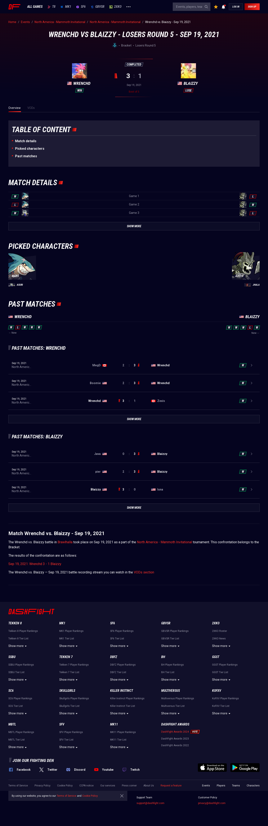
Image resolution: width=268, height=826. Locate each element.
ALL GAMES (35, 6)
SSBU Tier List (16, 672)
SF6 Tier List (117, 638)
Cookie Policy (65, 785)
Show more (18, 646)
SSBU (11, 657)
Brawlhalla (65, 542)
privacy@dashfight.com (211, 803)
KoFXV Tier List (220, 706)
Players (221, 785)
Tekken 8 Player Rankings (23, 631)
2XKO (115, 6)
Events (206, 785)
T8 (51, 6)
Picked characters (29, 149)
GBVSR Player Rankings (175, 631)
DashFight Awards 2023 (175, 738)
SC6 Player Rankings (20, 698)
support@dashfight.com (150, 803)
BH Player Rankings (172, 664)
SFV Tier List (66, 739)
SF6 (81, 6)
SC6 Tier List (15, 706)
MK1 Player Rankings (71, 631)
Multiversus (170, 691)
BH (163, 657)
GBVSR (97, 6)
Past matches (26, 156)
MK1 (66, 6)
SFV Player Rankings (71, 732)
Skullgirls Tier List (69, 706)
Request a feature (171, 785)
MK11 (114, 724)
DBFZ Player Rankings (123, 664)
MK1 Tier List (66, 638)
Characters (253, 785)
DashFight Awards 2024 (175, 731)
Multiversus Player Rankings (177, 698)
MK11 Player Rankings (123, 732)
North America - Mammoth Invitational (164, 542)
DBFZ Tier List (118, 672)
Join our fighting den (33, 760)
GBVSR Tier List (170, 638)
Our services (107, 785)
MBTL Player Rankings (21, 732)
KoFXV (216, 691)
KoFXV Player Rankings (225, 698)
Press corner (129, 785)
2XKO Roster (219, 631)
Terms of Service (18, 785)
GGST (215, 657)
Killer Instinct (121, 691)
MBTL (12, 724)
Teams (236, 785)
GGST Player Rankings (225, 664)
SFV (61, 724)
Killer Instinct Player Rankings (127, 698)
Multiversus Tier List (173, 706)
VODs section (144, 572)
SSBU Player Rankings (21, 664)
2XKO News (219, 638)
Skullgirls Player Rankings (74, 698)
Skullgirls (67, 691)
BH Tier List (167, 672)
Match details (25, 141)
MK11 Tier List (118, 739)
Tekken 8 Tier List (18, 638)
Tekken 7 (66, 657)
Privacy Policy (42, 785)
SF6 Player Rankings (122, 631)
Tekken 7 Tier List (69, 672)
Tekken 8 (15, 623)
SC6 (11, 691)
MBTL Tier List (16, 739)
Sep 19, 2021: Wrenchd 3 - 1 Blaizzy (34, 564)
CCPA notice (86, 785)
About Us (148, 785)
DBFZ (113, 657)
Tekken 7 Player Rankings (74, 664)
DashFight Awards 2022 (175, 745)
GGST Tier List (220, 672)
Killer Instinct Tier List (122, 706)
